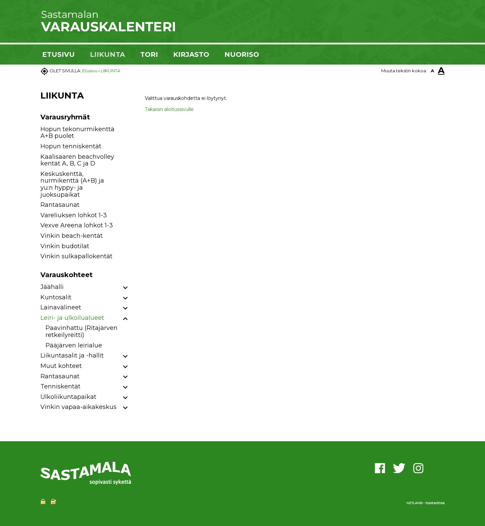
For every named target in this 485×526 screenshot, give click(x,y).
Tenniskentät (60, 386)
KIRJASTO (191, 54)
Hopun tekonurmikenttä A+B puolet (77, 132)
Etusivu (89, 70)
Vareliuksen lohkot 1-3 (73, 215)
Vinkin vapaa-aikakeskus (78, 407)
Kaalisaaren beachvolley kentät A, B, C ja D (77, 160)
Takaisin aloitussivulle (169, 109)
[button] (125, 288)
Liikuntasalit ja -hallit (72, 355)
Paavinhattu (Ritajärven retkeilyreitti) (81, 331)
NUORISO (241, 54)
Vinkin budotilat (64, 246)
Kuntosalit (55, 297)
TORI (149, 54)
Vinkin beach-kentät (71, 235)
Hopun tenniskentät (70, 146)
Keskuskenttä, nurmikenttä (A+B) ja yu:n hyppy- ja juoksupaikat (72, 184)
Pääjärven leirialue (73, 345)
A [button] (432, 70)
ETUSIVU (58, 54)
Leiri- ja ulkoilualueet (72, 318)
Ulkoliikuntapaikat (68, 397)
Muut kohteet (61, 366)
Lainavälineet (60, 307)
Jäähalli (52, 287)
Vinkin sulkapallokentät (76, 256)
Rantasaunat (59, 205)
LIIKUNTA (107, 54)
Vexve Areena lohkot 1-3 (76, 225)
